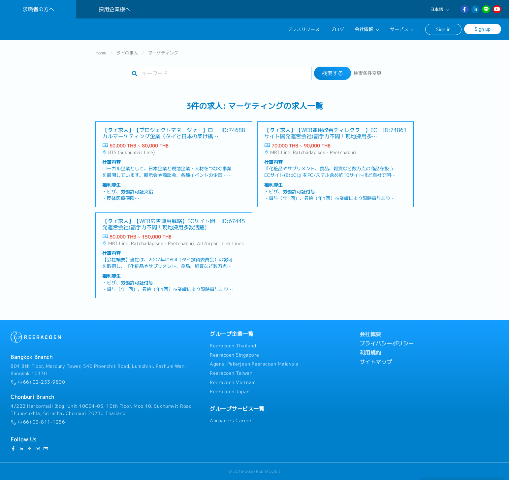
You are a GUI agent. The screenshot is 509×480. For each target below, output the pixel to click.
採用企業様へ (114, 9)
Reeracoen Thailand (233, 345)
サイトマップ (376, 362)
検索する (332, 74)
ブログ (337, 29)
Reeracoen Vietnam (233, 382)
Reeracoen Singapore (234, 355)
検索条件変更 (367, 74)
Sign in (443, 29)
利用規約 (370, 352)
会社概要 (370, 334)
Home (100, 54)
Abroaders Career (231, 421)
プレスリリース (303, 29)
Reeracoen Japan (230, 391)
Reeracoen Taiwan (231, 373)
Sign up (483, 29)
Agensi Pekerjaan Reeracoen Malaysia (254, 364)
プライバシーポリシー (387, 343)
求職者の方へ (38, 9)
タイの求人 (127, 54)
